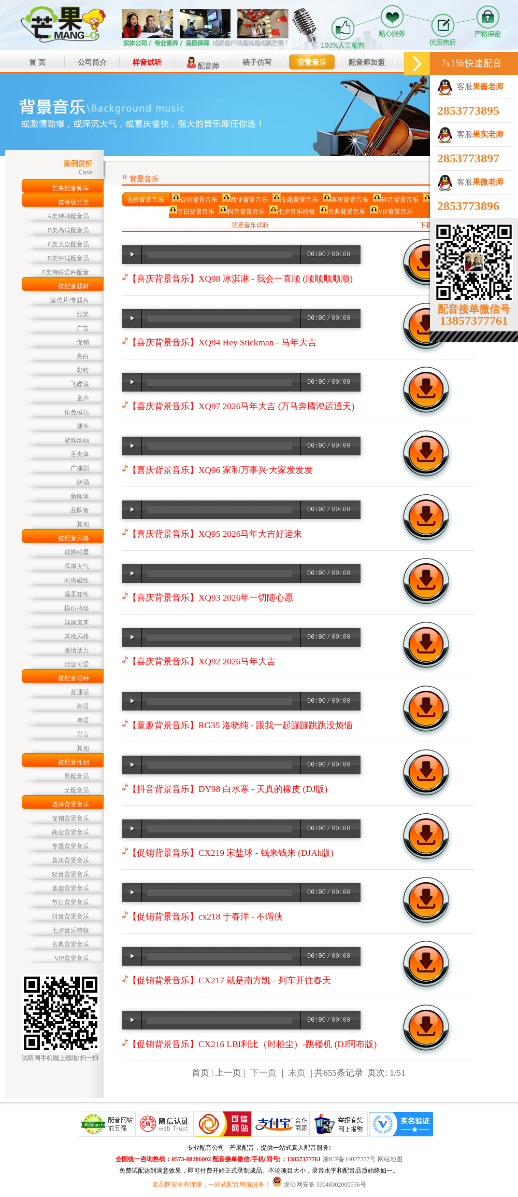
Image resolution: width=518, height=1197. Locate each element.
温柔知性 (76, 594)
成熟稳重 (76, 552)
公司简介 (92, 62)
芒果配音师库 (70, 188)
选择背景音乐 (70, 804)
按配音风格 (73, 538)
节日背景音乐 (70, 902)
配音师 (202, 62)
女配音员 (76, 790)
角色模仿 (76, 412)
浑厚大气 (76, 566)
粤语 (83, 720)
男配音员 (76, 776)
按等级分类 (73, 202)
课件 (83, 426)
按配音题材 (73, 286)
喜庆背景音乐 (70, 860)
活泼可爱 (76, 664)
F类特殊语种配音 (65, 272)
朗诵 (83, 482)
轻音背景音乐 (70, 874)
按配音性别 (73, 762)
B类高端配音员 (68, 230)
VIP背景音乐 (71, 958)
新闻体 (79, 496)
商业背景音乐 (70, 832)
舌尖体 (79, 454)
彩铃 (83, 370)
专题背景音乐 (70, 846)
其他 (83, 524)
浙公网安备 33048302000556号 (325, 1184)
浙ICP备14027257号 (349, 1159)
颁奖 (83, 314)
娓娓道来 (76, 622)
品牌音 (79, 510)
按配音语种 (73, 678)
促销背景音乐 (70, 818)
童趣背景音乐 (70, 888)
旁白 (83, 356)
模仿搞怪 (76, 608)
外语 (83, 706)
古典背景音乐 (70, 944)
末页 (297, 1073)
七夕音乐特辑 (70, 930)
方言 (83, 734)
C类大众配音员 (68, 244)
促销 (83, 342)
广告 (83, 328)
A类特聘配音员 (68, 216)
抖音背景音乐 (70, 916)
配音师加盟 (367, 62)
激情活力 (76, 650)
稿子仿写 (256, 62)
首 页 (37, 62)
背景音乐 (311, 62)
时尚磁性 (76, 580)
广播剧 (79, 468)
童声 (83, 398)
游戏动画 (76, 440)
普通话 (79, 692)
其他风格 (76, 636)
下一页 (263, 1073)
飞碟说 (79, 384)
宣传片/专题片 (69, 300)
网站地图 (390, 1159)
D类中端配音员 (68, 258)
